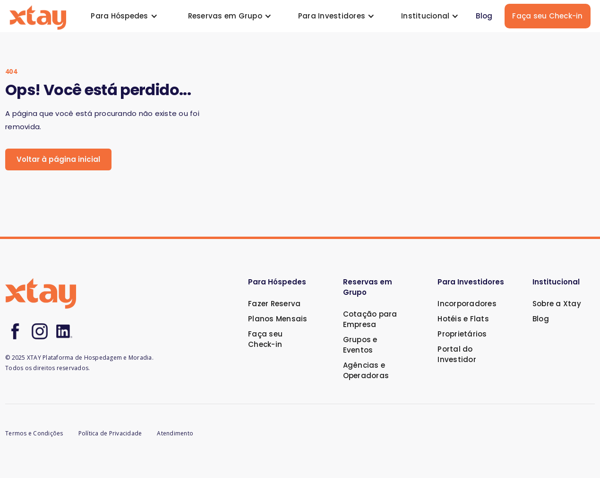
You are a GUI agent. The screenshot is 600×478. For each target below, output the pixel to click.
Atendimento (175, 433)
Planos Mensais (278, 319)
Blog (484, 16)
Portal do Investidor (456, 354)
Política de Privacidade (110, 433)
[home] (37, 16)
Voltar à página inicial (58, 159)
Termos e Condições (34, 433)
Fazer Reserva (274, 304)
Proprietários (462, 334)
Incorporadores (467, 304)
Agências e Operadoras (366, 370)
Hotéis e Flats (463, 319)
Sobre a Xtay (556, 304)
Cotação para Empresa (370, 319)
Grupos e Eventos (360, 345)
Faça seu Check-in (547, 16)
